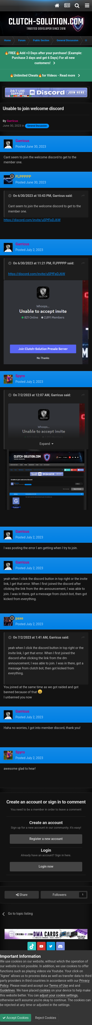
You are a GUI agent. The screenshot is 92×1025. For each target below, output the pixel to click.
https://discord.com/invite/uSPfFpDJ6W (32, 220)
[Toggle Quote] (10, 196)
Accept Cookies (15, 1018)
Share (21, 895)
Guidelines (7, 990)
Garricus (59, 196)
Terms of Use (58, 985)
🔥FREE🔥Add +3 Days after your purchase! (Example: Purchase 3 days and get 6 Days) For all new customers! (43, 58)
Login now (46, 866)
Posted (30, 146)
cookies (44, 990)
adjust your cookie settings (59, 995)
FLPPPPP (59, 263)
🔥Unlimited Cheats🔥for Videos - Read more (42, 75)
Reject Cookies (45, 1018)
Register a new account (45, 839)
